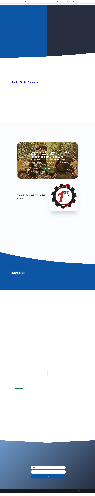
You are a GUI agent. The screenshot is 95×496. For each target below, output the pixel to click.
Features (26, 2)
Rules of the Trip (61, 2)
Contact (74, 2)
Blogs (30, 2)
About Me (68, 2)
